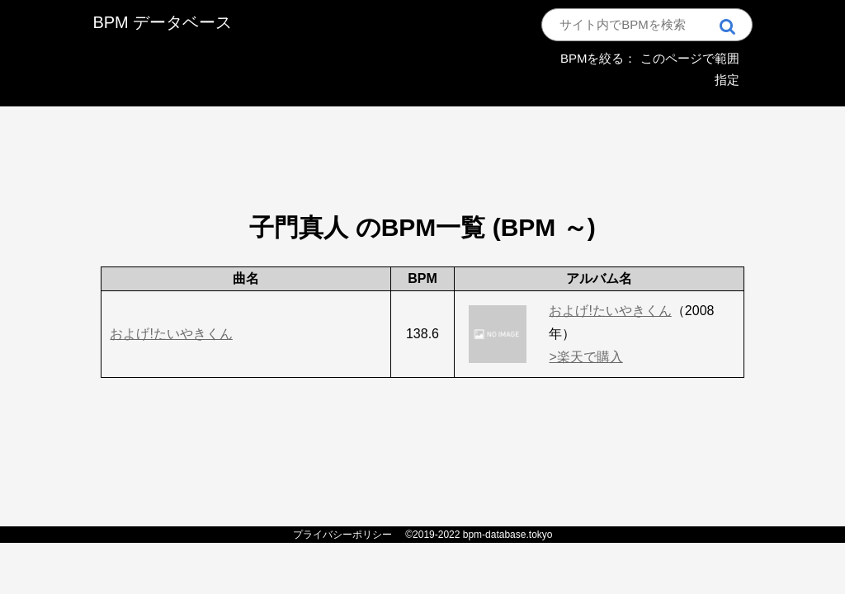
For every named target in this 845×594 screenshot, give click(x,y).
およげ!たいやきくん (171, 334)
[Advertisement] (422, 136)
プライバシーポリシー (342, 534)
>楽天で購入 (585, 357)
